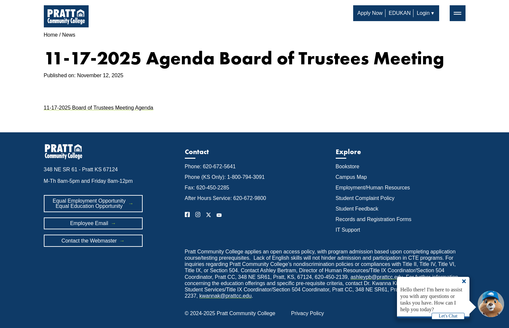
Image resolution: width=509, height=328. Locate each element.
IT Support (348, 230)
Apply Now (369, 13)
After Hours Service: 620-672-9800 (225, 198)
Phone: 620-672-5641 (210, 166)
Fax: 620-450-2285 (207, 187)
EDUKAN (400, 13)
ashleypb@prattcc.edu (377, 277)
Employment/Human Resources (373, 187)
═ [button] (457, 13)
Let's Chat (448, 315)
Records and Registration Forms (373, 219)
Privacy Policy (307, 313)
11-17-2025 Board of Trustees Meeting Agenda (99, 108)
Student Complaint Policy (365, 198)
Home (51, 35)
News (68, 35)
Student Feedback (357, 209)
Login (423, 13)
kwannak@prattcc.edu (225, 296)
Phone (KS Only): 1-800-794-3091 (225, 177)
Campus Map (351, 177)
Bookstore (347, 166)
